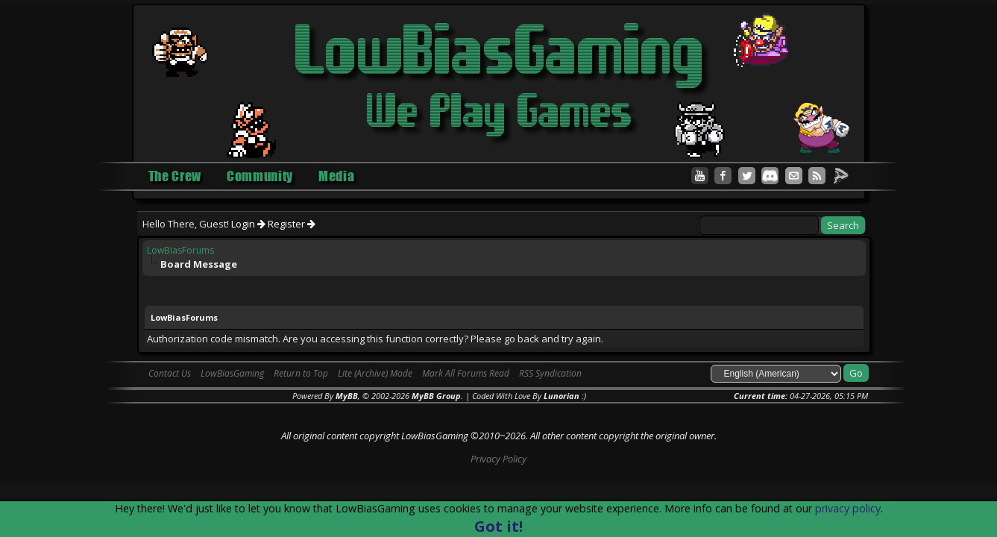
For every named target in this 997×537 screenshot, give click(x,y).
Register (291, 223)
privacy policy (848, 508)
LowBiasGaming (232, 373)
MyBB (347, 395)
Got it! (498, 526)
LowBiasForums (180, 250)
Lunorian (561, 395)
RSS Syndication (550, 373)
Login (248, 223)
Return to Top (301, 373)
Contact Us (169, 373)
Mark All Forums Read (465, 373)
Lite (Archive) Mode (375, 373)
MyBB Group (436, 395)
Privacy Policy (498, 458)
